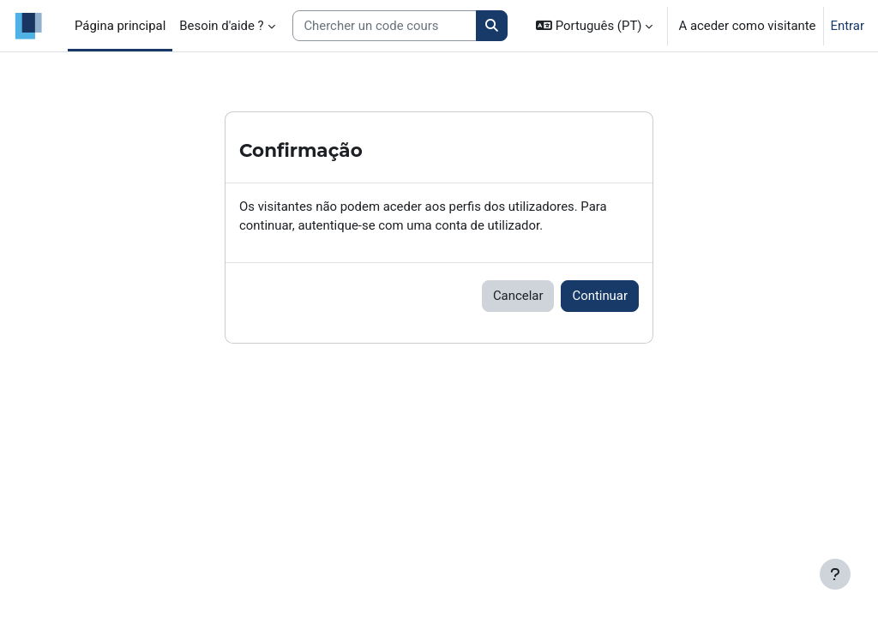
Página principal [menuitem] (120, 25)
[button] (594, 25)
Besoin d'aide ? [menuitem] (221, 25)
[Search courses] (384, 25)
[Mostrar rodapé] (835, 574)
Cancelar (518, 295)
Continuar (600, 295)
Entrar (848, 25)
